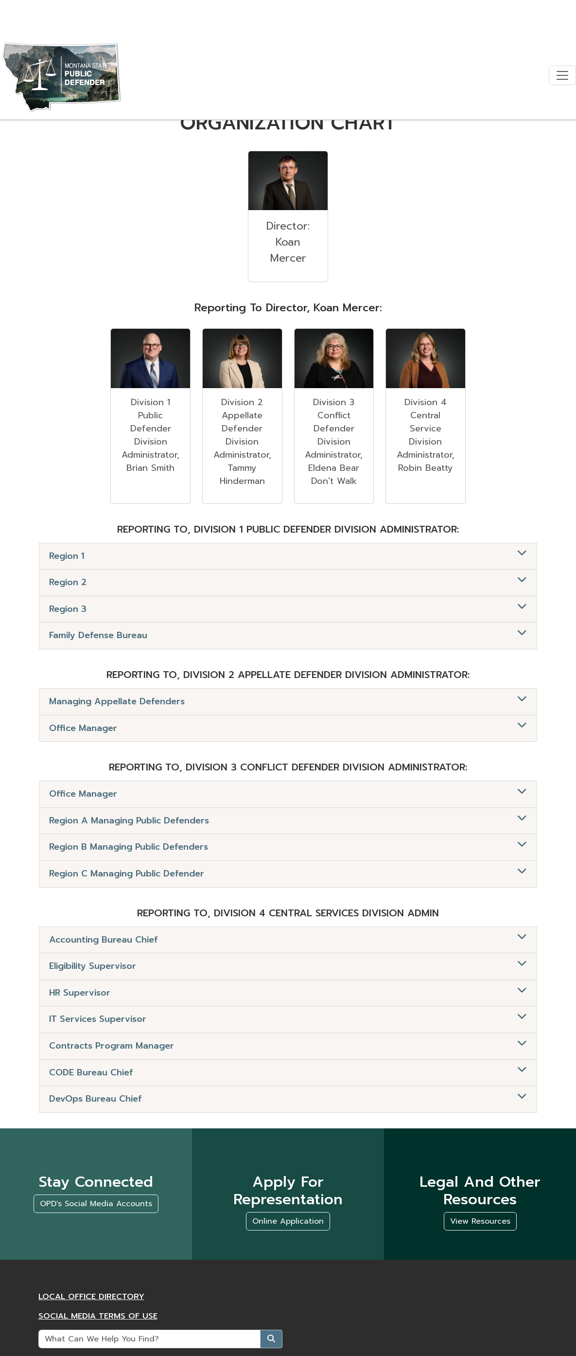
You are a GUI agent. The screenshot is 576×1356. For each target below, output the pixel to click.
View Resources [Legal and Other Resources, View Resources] (480, 1221)
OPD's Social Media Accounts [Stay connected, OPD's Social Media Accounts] (96, 1204)
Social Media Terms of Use (97, 1316)
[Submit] (271, 1339)
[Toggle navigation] (562, 76)
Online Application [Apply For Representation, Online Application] (288, 1221)
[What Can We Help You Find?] (149, 1339)
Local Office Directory (91, 1296)
